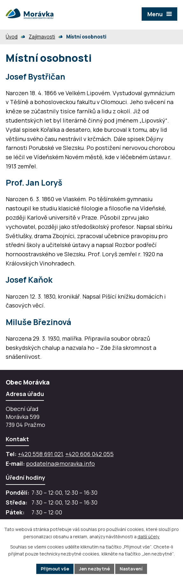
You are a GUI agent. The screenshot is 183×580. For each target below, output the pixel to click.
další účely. (148, 537)
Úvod (12, 36)
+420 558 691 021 (40, 454)
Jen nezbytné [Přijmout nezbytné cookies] (94, 569)
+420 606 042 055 (89, 454)
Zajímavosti (42, 36)
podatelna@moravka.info (60, 463)
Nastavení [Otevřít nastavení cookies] (131, 569)
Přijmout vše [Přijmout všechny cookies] (55, 569)
